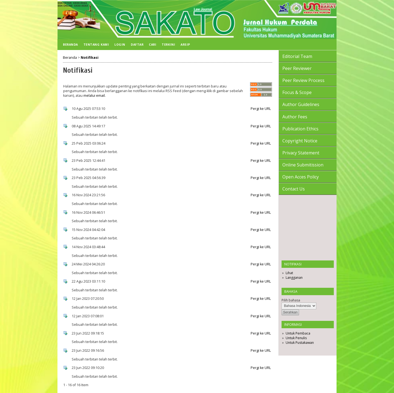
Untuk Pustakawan (300, 342)
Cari (152, 44)
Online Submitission (302, 165)
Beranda (70, 44)
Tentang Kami (96, 44)
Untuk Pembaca (298, 333)
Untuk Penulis (296, 338)
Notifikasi (90, 57)
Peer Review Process (303, 80)
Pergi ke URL (261, 108)
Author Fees (294, 117)
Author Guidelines (300, 104)
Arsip (185, 44)
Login (119, 44)
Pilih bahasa (291, 300)
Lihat (289, 273)
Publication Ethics (300, 129)
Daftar (137, 44)
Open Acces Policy (300, 177)
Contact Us (293, 189)
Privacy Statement (300, 153)
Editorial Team (297, 56)
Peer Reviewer (297, 68)
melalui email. (94, 95)
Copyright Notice (299, 141)
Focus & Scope (297, 92)
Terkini (168, 44)
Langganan (294, 277)
